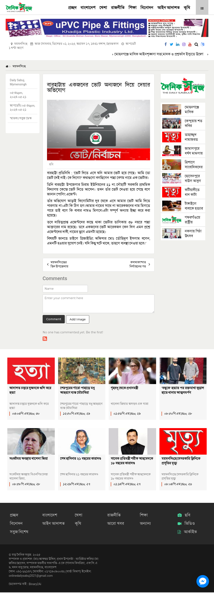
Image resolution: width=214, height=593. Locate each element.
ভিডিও (186, 524)
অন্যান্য (144, 524)
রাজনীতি (117, 8)
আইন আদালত (168, 8)
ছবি (184, 516)
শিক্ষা (132, 8)
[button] (202, 8)
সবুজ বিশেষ (18, 532)
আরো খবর (114, 524)
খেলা (103, 8)
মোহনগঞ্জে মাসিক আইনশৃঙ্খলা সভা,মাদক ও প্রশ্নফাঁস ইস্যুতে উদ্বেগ (163, 54)
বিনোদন (146, 8)
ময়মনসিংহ (19, 66)
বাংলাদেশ (87, 8)
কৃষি (187, 8)
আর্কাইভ (187, 532)
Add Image (78, 319)
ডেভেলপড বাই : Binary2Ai (25, 584)
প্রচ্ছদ (72, 8)
